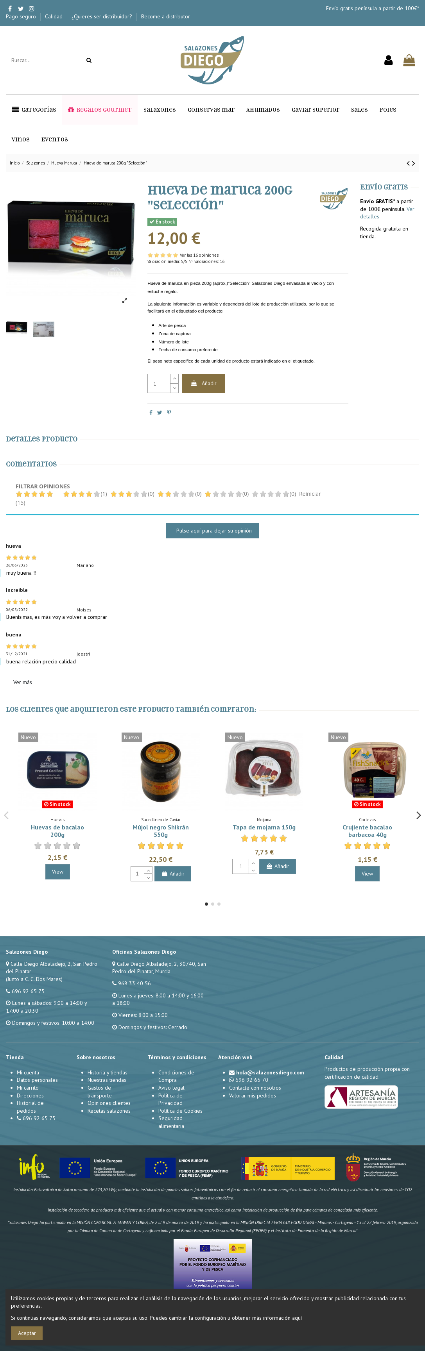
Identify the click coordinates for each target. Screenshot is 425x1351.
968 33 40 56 (134, 983)
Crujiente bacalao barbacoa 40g (367, 830)
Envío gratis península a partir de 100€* (372, 8)
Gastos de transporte (100, 1091)
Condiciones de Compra (176, 1076)
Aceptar (27, 1333)
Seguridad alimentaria (171, 1122)
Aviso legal (171, 1087)
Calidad (54, 16)
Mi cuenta (28, 1072)
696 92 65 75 (28, 991)
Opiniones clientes (109, 1102)
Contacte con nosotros (255, 1087)
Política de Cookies (180, 1110)
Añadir (203, 383)
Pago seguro (22, 16)
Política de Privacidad (170, 1099)
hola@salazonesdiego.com (270, 1072)
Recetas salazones (109, 1110)
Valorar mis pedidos (252, 1095)
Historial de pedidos (30, 1106)
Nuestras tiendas (107, 1079)
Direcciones (30, 1095)
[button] (34, 110)
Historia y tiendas (107, 1072)
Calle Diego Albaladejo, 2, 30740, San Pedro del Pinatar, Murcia (159, 967)
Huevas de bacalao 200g (57, 830)
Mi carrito (28, 1087)
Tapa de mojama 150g (264, 827)
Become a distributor (165, 16)
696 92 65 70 (251, 1079)
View (57, 871)
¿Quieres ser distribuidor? (103, 16)
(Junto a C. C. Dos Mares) (34, 979)
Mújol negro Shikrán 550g (161, 830)
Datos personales (37, 1079)
